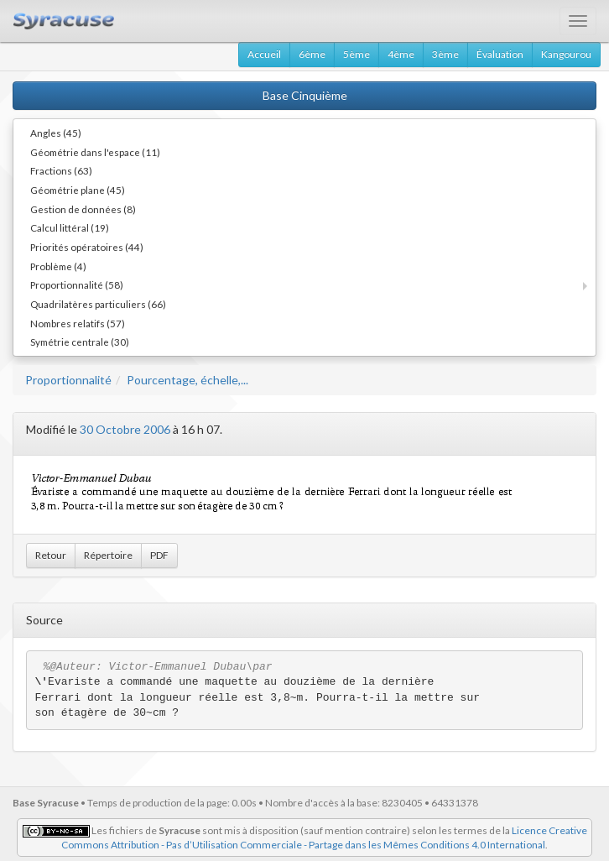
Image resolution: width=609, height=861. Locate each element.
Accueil (264, 54)
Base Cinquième (305, 95)
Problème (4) (58, 266)
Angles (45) (55, 132)
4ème (401, 54)
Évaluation (499, 54)
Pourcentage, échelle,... (187, 380)
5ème (356, 54)
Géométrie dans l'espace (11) (95, 152)
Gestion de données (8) (83, 209)
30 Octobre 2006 (125, 429)
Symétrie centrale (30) (79, 341)
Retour (50, 555)
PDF (159, 555)
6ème (312, 54)
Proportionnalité (68, 380)
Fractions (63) (61, 170)
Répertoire (108, 555)
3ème (445, 54)
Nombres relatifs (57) (77, 323)
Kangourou (566, 54)
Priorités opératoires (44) (86, 247)
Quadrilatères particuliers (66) (98, 304)
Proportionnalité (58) (76, 284)
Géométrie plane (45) (77, 190)
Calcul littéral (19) (69, 227)
